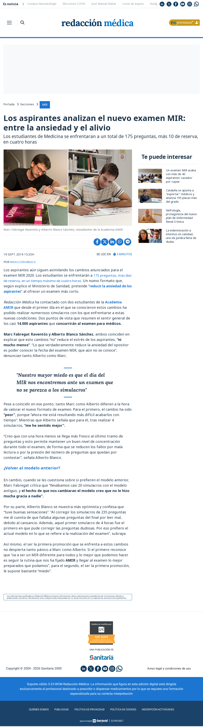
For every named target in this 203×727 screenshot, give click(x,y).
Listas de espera (133, 4)
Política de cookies (125, 710)
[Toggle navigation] (9, 22)
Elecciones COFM (74, 4)
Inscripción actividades (165, 710)
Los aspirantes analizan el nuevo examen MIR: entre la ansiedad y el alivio (99, 122)
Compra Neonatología (41, 4)
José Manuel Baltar (103, 4)
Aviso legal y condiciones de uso (169, 669)
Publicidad (56, 710)
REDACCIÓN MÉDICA (24, 262)
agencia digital (86, 721)
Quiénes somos (31, 710)
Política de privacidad (87, 710)
